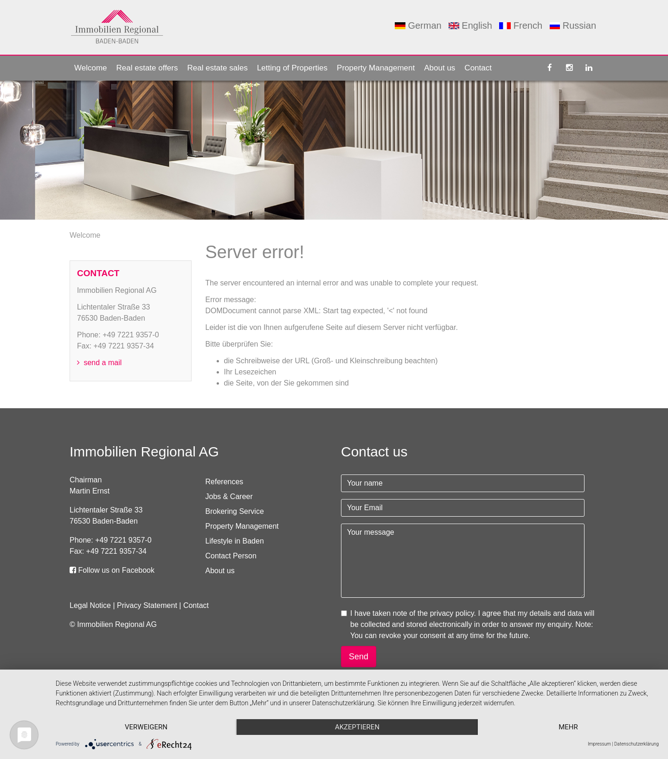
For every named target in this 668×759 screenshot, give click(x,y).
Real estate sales (217, 67)
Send (358, 656)
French (520, 25)
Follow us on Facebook (112, 570)
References (225, 482)
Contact (478, 67)
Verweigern (146, 727)
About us (439, 67)
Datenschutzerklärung (636, 743)
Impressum (599, 743)
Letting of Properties (292, 67)
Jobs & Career (229, 496)
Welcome (90, 67)
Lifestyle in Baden (235, 541)
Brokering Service (235, 511)
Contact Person (231, 556)
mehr (568, 727)
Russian (573, 25)
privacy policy (452, 613)
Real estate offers (147, 67)
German (418, 25)
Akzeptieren (357, 727)
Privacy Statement (147, 605)
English (470, 25)
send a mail (99, 363)
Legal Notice (90, 605)
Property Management (376, 67)
